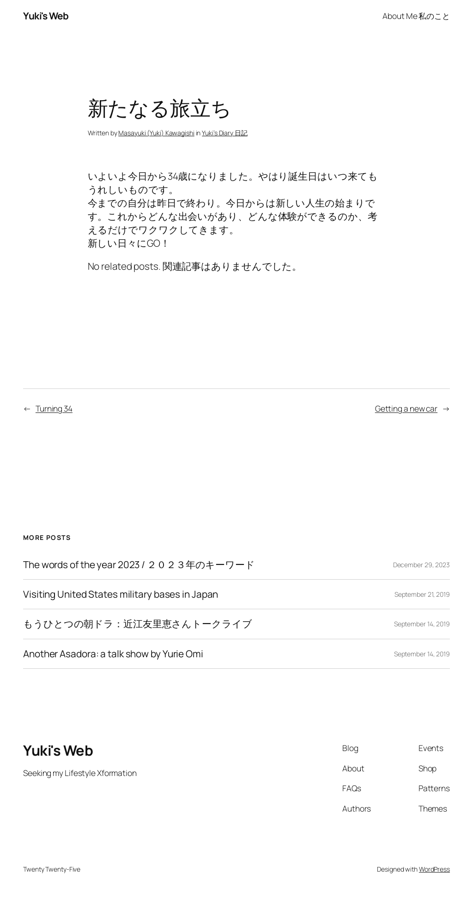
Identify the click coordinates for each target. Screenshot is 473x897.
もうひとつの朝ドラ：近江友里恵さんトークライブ (137, 623)
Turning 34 (54, 408)
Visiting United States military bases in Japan (120, 594)
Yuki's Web (45, 15)
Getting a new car (406, 408)
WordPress (434, 869)
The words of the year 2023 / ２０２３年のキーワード (139, 564)
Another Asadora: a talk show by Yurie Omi (113, 654)
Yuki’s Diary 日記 (225, 132)
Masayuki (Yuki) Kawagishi (156, 132)
